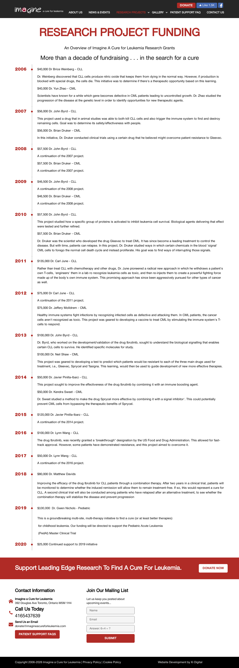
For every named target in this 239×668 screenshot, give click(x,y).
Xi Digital (196, 662)
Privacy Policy (92, 662)
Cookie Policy (112, 662)
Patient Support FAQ (185, 12)
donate (186, 5)
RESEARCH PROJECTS (131, 12)
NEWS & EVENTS (99, 12)
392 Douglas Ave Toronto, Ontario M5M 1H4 (48, 600)
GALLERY (158, 12)
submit (110, 638)
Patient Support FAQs (37, 634)
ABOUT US (75, 12)
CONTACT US (215, 12)
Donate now (213, 568)
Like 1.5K (206, 5)
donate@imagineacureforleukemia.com (48, 623)
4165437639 (48, 612)
